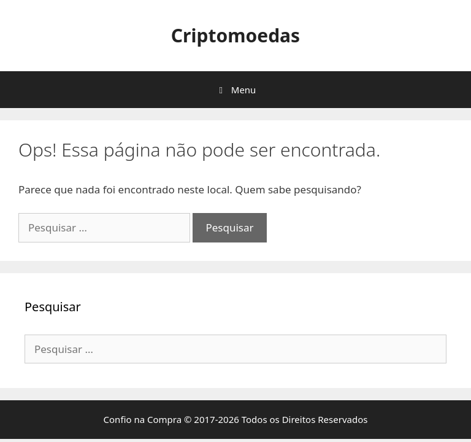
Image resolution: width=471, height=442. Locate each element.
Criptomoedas (235, 35)
